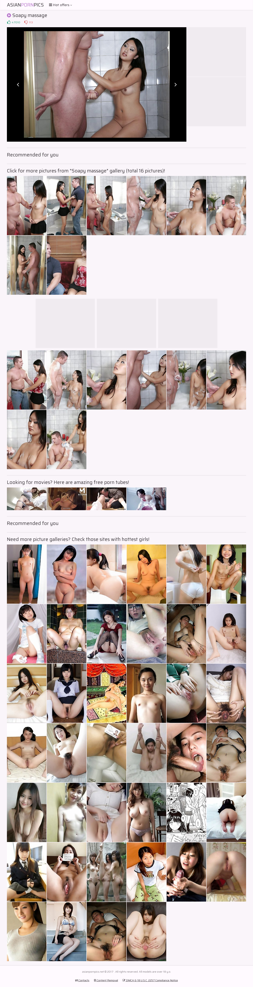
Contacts (82, 980)
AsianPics (25, 5)
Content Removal (106, 980)
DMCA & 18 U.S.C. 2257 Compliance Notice (150, 980)
